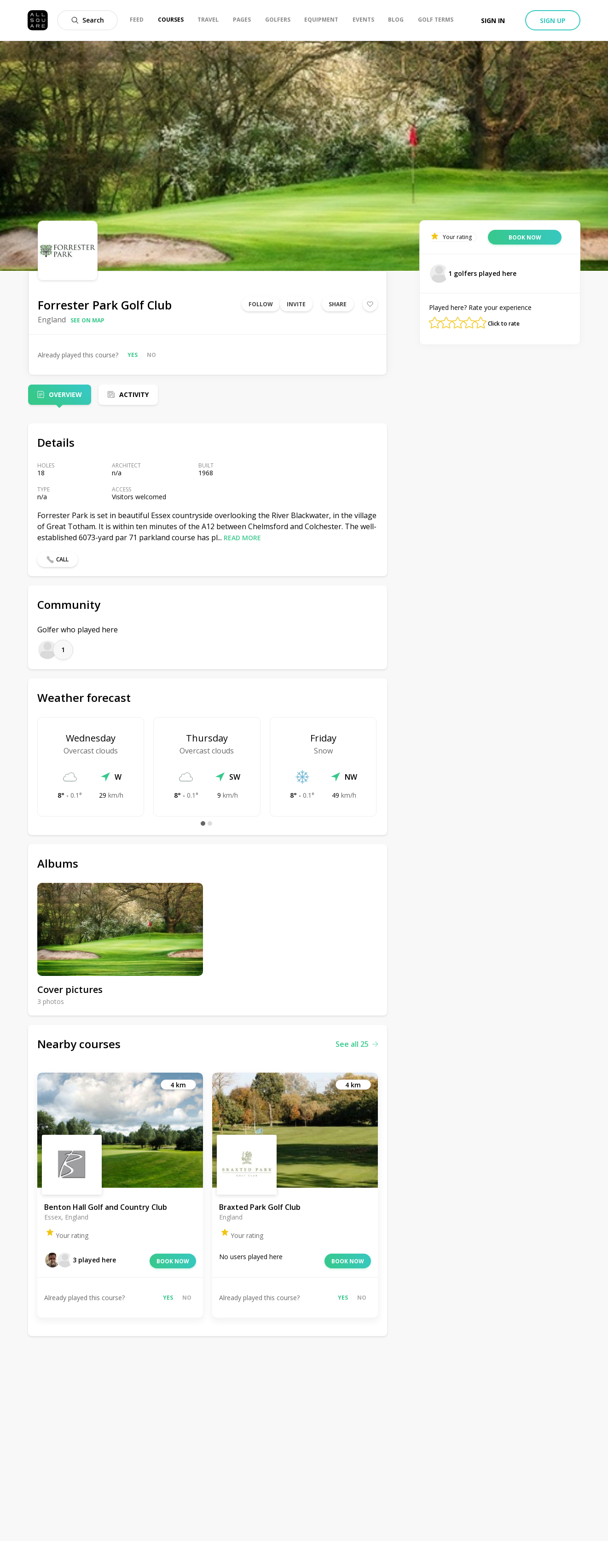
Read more (242, 537)
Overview (65, 394)
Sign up (553, 20)
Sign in (493, 20)
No (151, 355)
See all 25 (357, 1044)
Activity (134, 394)
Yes (132, 355)
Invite (296, 304)
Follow (261, 304)
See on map (87, 320)
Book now (172, 1261)
